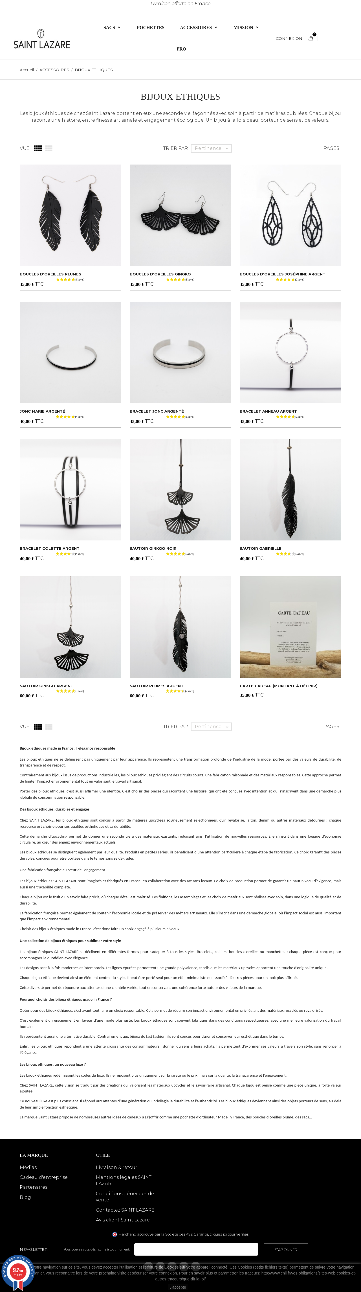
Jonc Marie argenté (42, 411)
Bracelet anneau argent (268, 411)
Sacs (110, 27)
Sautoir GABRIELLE (260, 548)
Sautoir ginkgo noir (153, 548)
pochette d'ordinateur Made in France (212, 1117)
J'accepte (178, 1287)
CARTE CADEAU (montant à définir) (279, 686)
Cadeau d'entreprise (44, 1177)
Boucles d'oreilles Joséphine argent (282, 274)
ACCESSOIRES (196, 27)
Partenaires (33, 1187)
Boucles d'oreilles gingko (160, 274)
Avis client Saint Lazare (123, 1220)
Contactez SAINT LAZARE (125, 1210)
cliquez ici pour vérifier (229, 1234)
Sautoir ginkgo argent (46, 686)
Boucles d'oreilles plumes (50, 274)
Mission (244, 27)
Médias (28, 1167)
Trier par (175, 148)
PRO (181, 48)
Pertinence (213, 148)
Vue (25, 148)
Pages (331, 148)
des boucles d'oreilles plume (269, 1117)
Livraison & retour (116, 1167)
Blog (25, 1197)
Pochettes (150, 27)
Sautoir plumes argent (157, 686)
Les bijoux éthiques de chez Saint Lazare (67, 113)
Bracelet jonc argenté (157, 411)
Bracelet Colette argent (50, 548)
